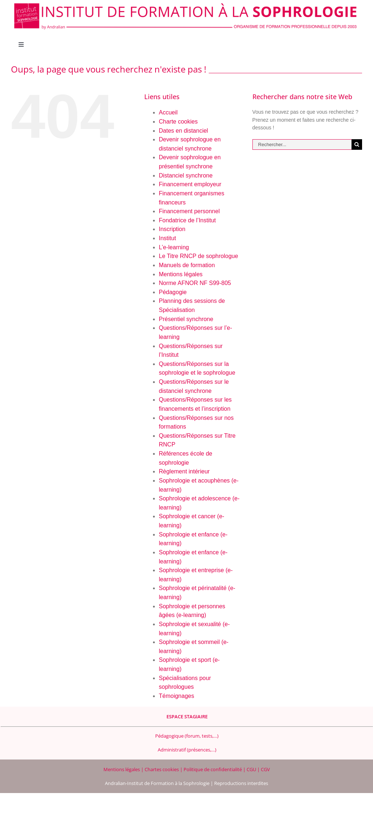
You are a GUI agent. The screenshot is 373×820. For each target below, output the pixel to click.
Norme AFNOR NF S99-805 (195, 283)
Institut (167, 238)
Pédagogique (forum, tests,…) (187, 736)
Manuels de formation (187, 265)
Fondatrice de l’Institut (187, 220)
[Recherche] (357, 144)
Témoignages (176, 696)
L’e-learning (174, 247)
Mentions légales (181, 274)
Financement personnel (189, 211)
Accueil (168, 112)
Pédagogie (173, 292)
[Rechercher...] (302, 144)
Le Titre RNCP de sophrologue (198, 256)
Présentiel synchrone (186, 319)
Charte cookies (178, 121)
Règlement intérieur (184, 471)
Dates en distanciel (183, 131)
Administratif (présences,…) (187, 749)
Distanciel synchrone (186, 175)
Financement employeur (190, 184)
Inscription (172, 229)
